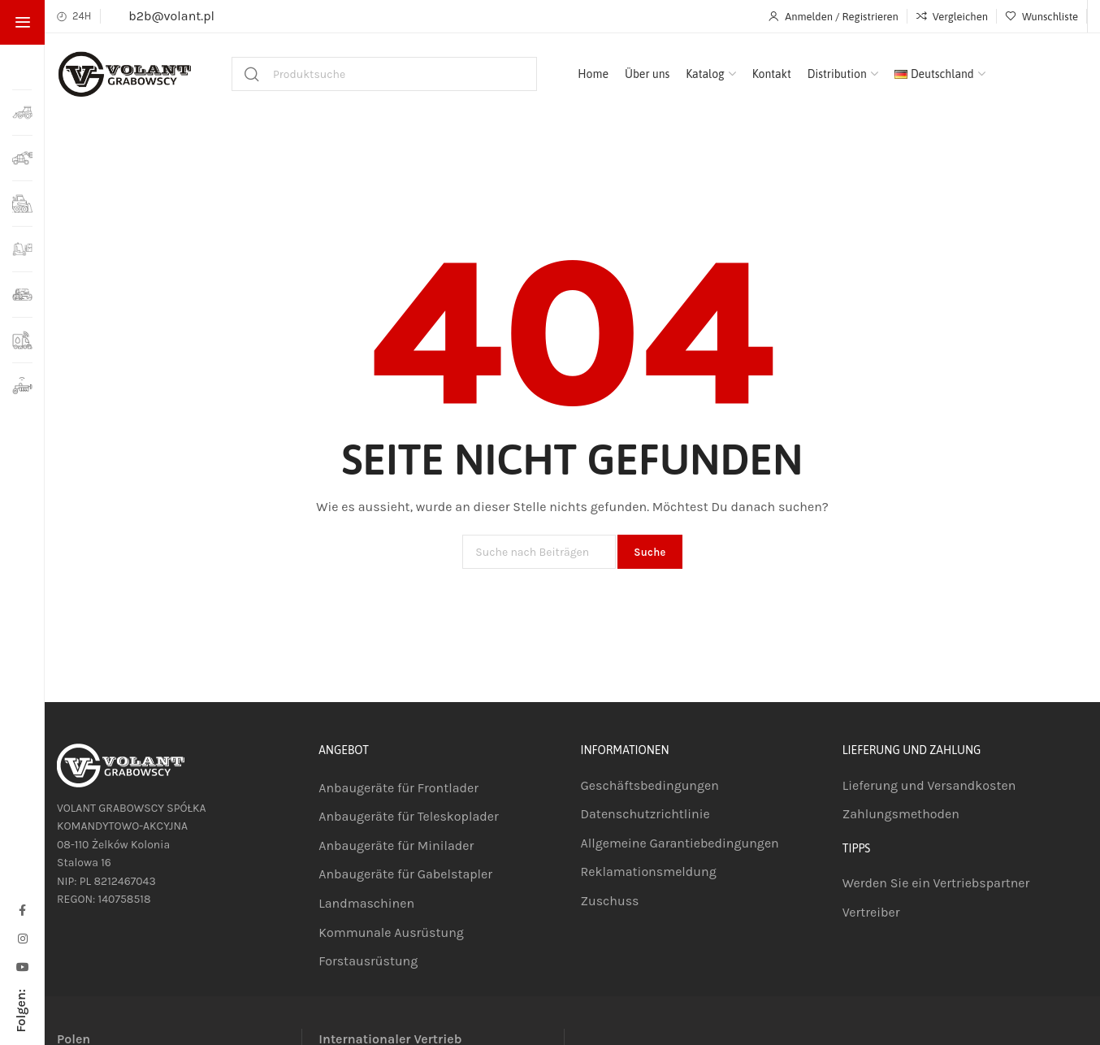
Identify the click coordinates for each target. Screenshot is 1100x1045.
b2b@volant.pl (171, 16)
